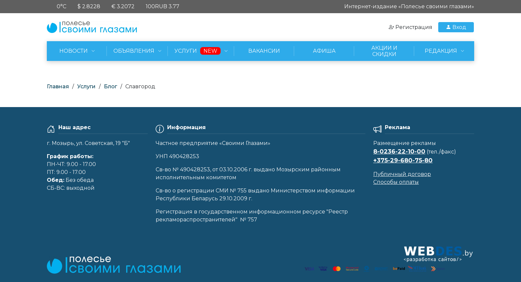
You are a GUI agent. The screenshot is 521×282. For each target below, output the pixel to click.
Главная (58, 86)
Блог (110, 86)
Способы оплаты (396, 182)
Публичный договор (402, 174)
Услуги (86, 86)
